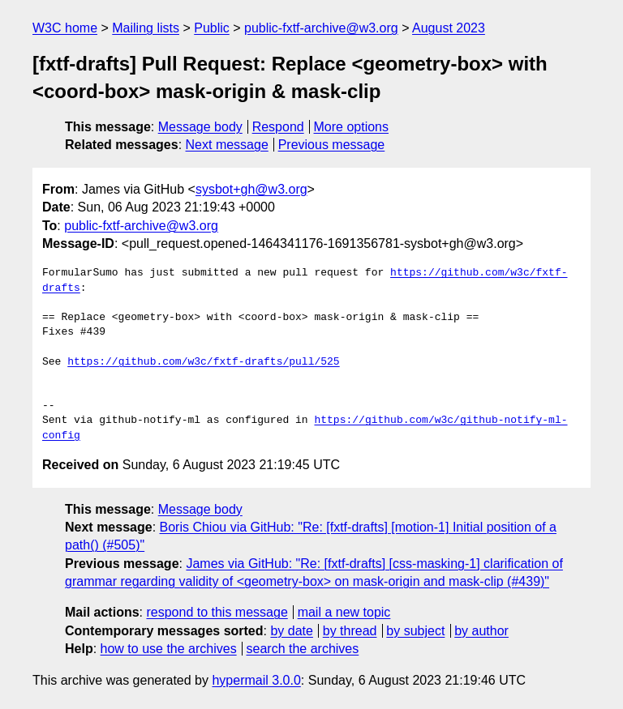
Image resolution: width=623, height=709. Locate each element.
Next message (227, 145)
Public (212, 28)
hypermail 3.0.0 (256, 680)
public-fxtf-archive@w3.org (321, 28)
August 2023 (448, 28)
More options (351, 127)
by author (481, 631)
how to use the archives (169, 649)
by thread (350, 631)
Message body (200, 127)
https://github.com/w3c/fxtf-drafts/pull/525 (203, 362)
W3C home (64, 28)
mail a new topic (344, 612)
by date (291, 631)
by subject (415, 631)
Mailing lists (145, 28)
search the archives (303, 649)
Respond (278, 127)
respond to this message (216, 612)
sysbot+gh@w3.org (251, 189)
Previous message (331, 145)
